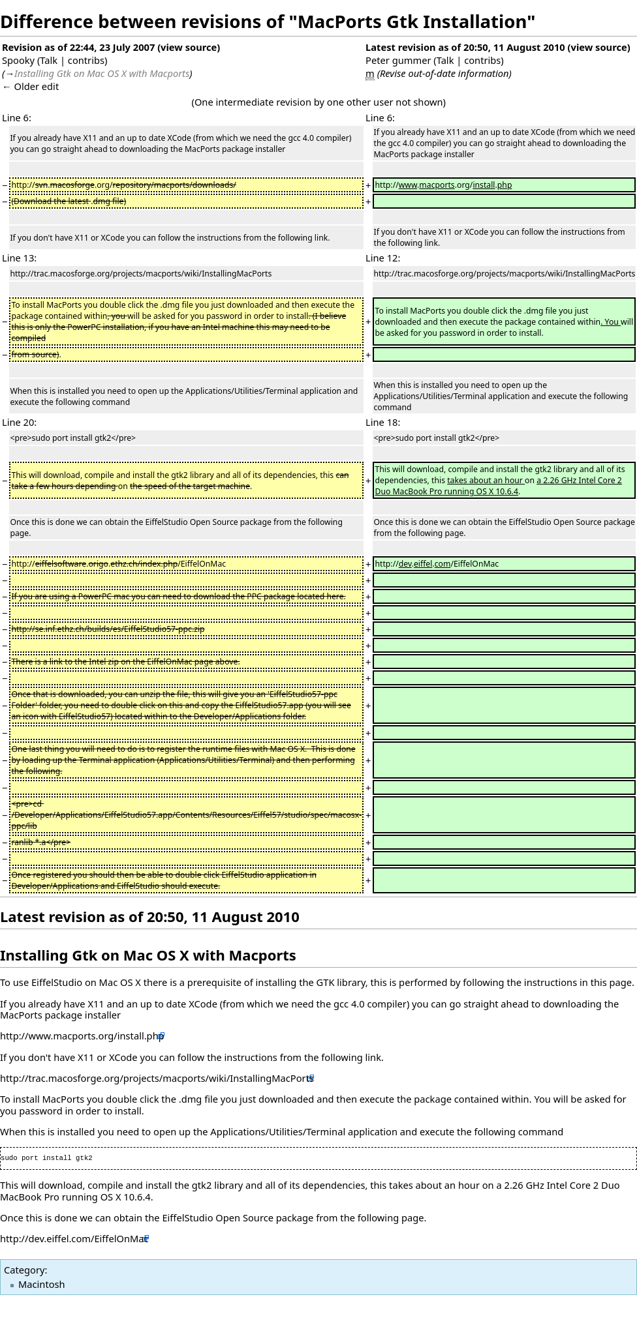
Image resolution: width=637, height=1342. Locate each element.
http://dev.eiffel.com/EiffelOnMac (74, 1238)
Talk (48, 60)
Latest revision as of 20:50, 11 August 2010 (465, 46)
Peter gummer (398, 60)
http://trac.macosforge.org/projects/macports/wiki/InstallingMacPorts (157, 1077)
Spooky (18, 60)
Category (24, 1269)
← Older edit (30, 86)
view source (189, 46)
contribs (86, 60)
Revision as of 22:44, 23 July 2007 (78, 46)
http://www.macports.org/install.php (82, 1035)
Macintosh (41, 1283)
